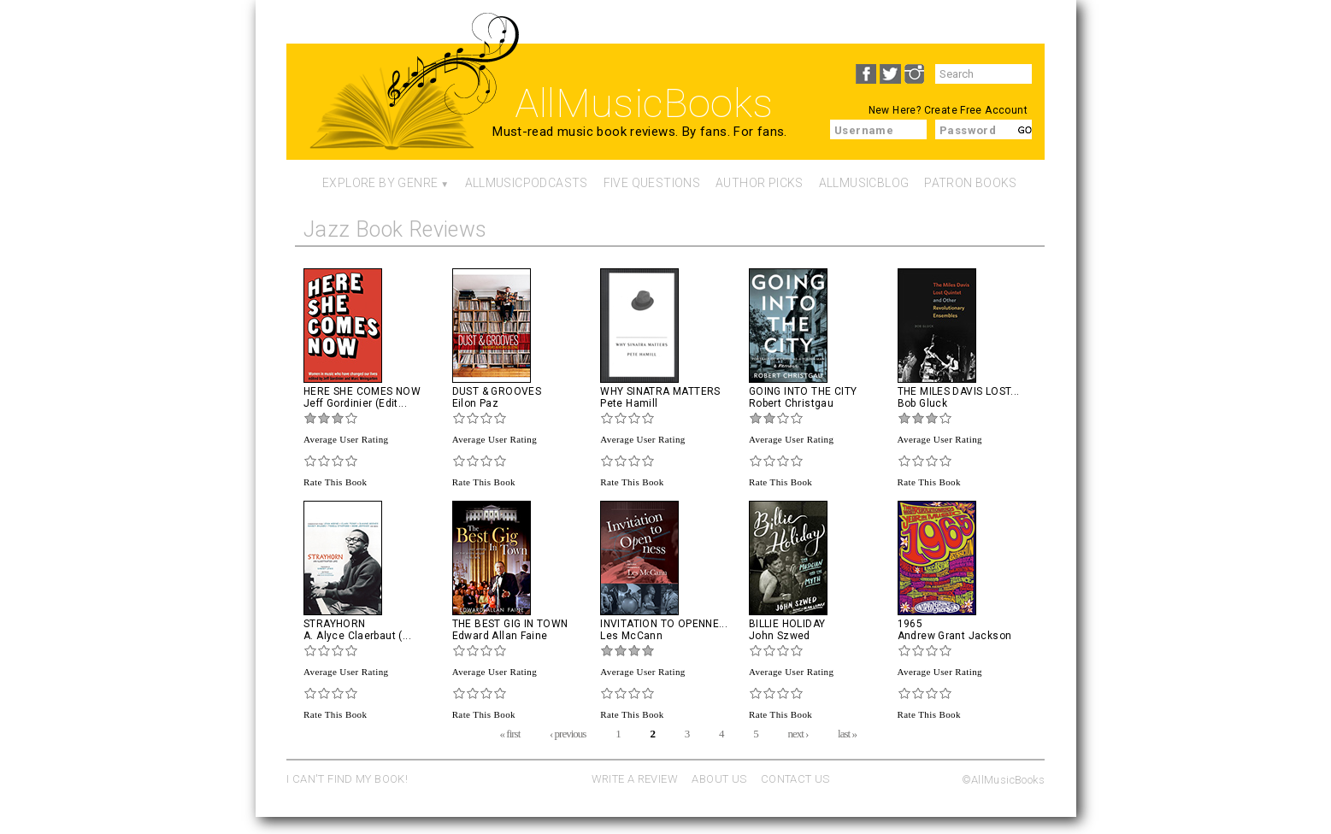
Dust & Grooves (496, 391)
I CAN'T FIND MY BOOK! (347, 778)
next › (797, 732)
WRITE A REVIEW (635, 778)
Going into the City (803, 391)
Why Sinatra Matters (660, 391)
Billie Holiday (787, 624)
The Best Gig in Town (510, 624)
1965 (910, 624)
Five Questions (652, 183)
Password (967, 130)
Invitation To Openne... (663, 624)
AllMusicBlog (864, 183)
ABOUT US (719, 778)
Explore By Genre (380, 183)
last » (847, 732)
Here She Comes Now (362, 391)
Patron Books (970, 183)
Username (863, 130)
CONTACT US (795, 778)
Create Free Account (976, 110)
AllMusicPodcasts (526, 183)
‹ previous (568, 732)
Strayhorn (334, 624)
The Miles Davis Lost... (959, 391)
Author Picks (760, 183)
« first (510, 732)
